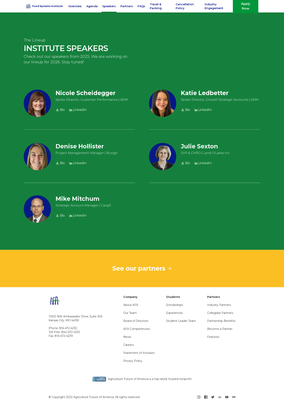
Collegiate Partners (220, 313)
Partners (126, 6)
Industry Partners (219, 305)
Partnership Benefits (221, 321)
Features (213, 337)
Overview (75, 6)
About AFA (130, 305)
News (127, 337)
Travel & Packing (156, 6)
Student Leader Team (181, 321)
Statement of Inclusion (139, 353)
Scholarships (174, 305)
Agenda (92, 6)
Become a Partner (219, 329)
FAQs (141, 6)
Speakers (109, 6)
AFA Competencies (136, 329)
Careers (128, 345)
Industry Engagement (214, 6)
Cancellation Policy (185, 6)
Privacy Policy (132, 361)
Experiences (174, 313)
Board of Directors (135, 321)
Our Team (130, 313)
